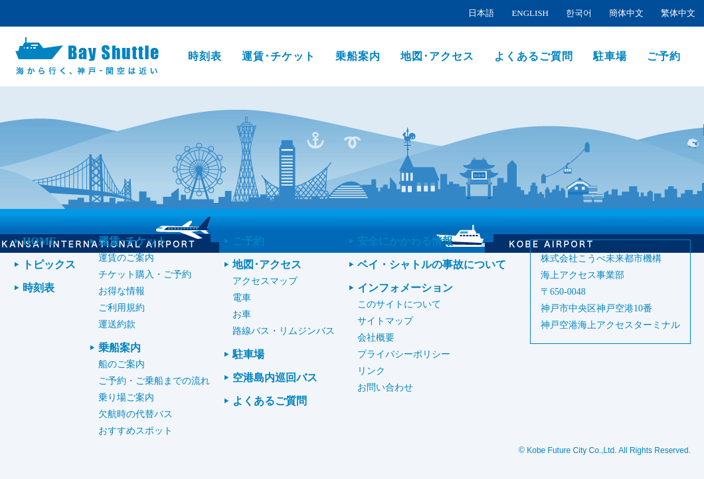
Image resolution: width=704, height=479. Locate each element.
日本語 (481, 13)
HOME (39, 241)
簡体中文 (626, 13)
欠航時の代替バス (135, 414)
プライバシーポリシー (403, 354)
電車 (241, 298)
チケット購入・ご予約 (144, 274)
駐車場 (610, 56)
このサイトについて (399, 304)
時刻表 (205, 56)
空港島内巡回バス (274, 377)
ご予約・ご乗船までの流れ (154, 381)
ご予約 (664, 56)
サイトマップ (385, 321)
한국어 (579, 13)
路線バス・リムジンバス (283, 331)
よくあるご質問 (533, 56)
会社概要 (376, 338)
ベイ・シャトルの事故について (431, 264)
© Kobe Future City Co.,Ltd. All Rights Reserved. (605, 450)
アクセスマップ (265, 281)
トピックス (49, 264)
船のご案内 (121, 364)
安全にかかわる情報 (405, 241)
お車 (241, 314)
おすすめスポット (135, 431)
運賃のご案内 (126, 258)
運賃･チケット (278, 56)
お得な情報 (121, 291)
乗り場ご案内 (126, 397)
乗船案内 (358, 56)
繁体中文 (678, 13)
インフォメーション (405, 287)
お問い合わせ (385, 388)
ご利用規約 (121, 308)
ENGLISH (530, 13)
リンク (371, 371)
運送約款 (116, 324)
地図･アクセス (437, 56)
